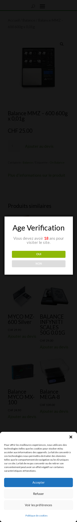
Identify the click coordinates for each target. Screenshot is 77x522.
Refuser (38, 493)
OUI (38, 254)
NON (39, 263)
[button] (71, 437)
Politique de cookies (36, 515)
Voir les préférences (38, 505)
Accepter (38, 482)
